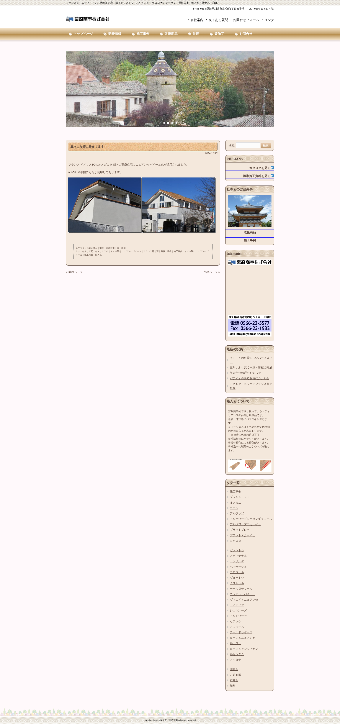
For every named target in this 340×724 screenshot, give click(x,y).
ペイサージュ (238, 566)
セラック (235, 621)
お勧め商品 (92, 248)
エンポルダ (237, 561)
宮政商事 (110, 248)
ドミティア (237, 605)
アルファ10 (237, 513)
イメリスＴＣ (101, 251)
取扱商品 (250, 232)
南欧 (102, 248)
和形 (232, 685)
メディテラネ (238, 555)
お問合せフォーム (246, 20)
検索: (232, 145)
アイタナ (235, 659)
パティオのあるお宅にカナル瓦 (249, 378)
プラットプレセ (240, 529)
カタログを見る (261, 168)
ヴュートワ (237, 577)
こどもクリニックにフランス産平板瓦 (251, 386)
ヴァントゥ (237, 550)
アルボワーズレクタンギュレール (251, 518)
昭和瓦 (234, 669)
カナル (234, 508)
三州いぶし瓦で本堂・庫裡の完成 (251, 367)
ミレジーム (237, 627)
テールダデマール (241, 588)
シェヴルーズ (238, 610)
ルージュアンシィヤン (244, 648)
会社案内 (196, 20)
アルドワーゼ (238, 615)
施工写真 (88, 255)
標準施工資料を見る (258, 176)
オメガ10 (114, 251)
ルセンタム (237, 654)
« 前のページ (74, 272)
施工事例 (121, 248)
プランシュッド (240, 497)
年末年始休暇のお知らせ (245, 372)
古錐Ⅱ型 (235, 674)
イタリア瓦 (87, 251)
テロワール (237, 572)
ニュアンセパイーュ (131, 251)
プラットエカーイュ (242, 535)
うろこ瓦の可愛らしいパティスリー (251, 360)
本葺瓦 (234, 680)
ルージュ (235, 643)
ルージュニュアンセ (242, 637)
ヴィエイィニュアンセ (244, 599)
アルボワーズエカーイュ (245, 524)
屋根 (169, 251)
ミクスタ (235, 540)
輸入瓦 (98, 255)
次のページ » (211, 272)
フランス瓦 (148, 251)
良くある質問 (218, 20)
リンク (269, 20)
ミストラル (237, 583)
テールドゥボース (241, 632)
